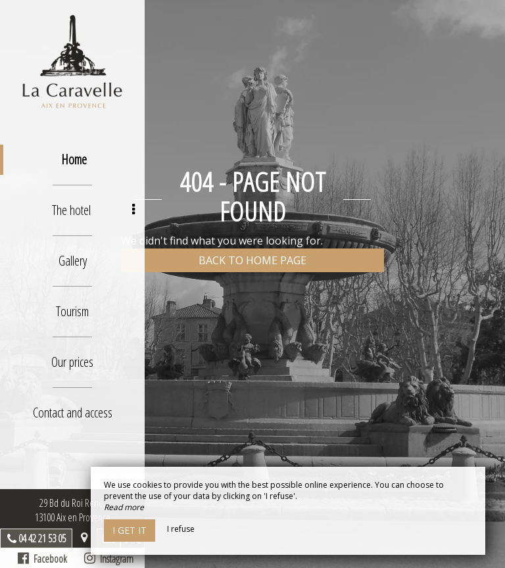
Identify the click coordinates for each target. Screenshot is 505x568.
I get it (129, 530)
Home (74, 159)
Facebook (42, 559)
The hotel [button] (93, 210)
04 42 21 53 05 (42, 538)
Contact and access (72, 412)
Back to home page (252, 260)
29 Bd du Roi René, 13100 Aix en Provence (72, 510)
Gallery (73, 261)
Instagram (108, 559)
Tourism (72, 311)
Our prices (72, 362)
